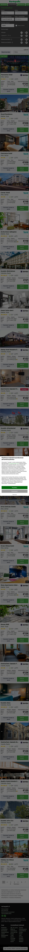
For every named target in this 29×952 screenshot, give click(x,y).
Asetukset (14, 491)
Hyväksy (14, 487)
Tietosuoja (14, 494)
